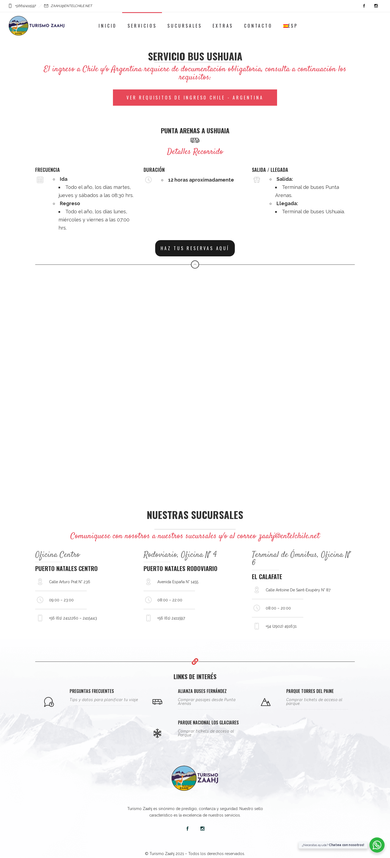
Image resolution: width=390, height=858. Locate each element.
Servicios (142, 25)
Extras (223, 25)
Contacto (258, 25)
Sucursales (184, 25)
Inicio (108, 25)
